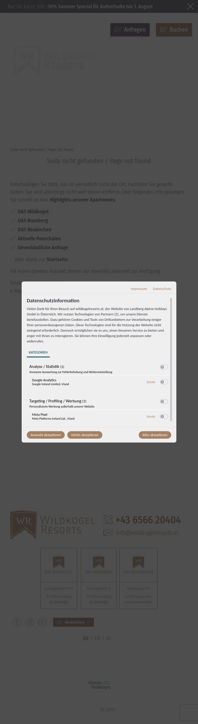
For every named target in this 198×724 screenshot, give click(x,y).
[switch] (164, 367)
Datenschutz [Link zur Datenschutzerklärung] (162, 289)
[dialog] (99, 362)
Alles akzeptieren (155, 435)
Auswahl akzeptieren (46, 435)
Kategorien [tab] (38, 352)
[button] (162, 367)
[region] (99, 361)
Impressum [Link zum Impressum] (139, 289)
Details (151, 382)
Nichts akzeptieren (84, 435)
